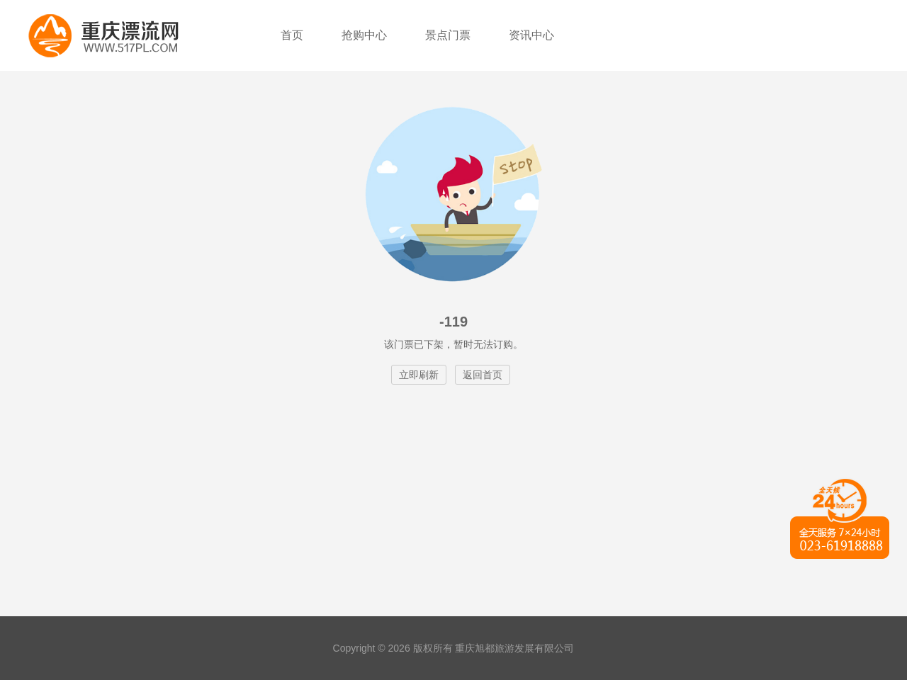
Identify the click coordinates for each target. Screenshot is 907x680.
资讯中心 (531, 35)
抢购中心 (364, 35)
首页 (292, 35)
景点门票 (448, 35)
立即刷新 (419, 374)
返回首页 (482, 374)
